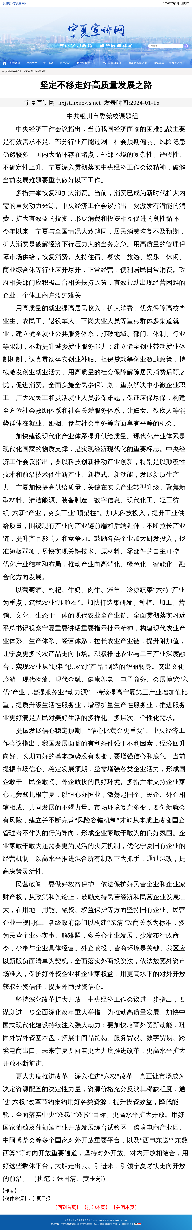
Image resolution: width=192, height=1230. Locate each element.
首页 (25, 71)
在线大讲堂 (175, 63)
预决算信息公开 (86, 63)
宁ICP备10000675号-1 (123, 1224)
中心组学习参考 (112, 63)
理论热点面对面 (137, 63)
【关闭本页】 (125, 1207)
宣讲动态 (65, 63)
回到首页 (66, 1207)
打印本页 (96, 1207)
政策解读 (159, 63)
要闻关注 (31, 63)
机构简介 (15, 63)
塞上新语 (48, 63)
